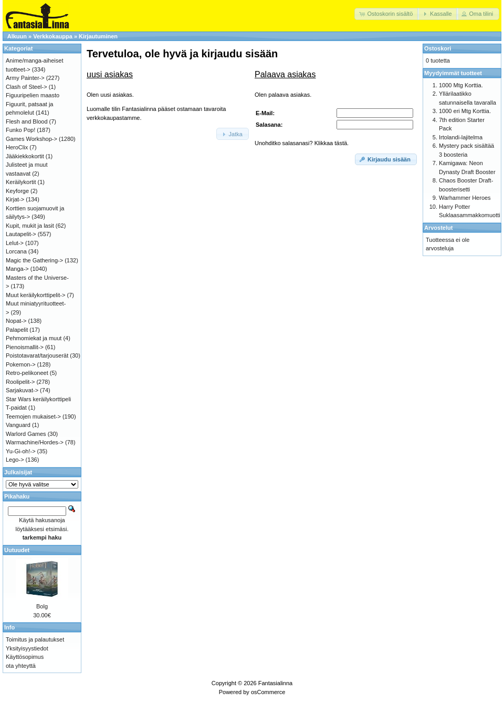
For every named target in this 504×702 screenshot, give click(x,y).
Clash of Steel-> (26, 87)
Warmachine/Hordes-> (35, 442)
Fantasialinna (275, 683)
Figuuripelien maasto (32, 95)
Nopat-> (16, 321)
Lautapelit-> (21, 234)
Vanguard (18, 425)
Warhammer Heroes (465, 198)
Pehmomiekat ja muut (33, 338)
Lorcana (16, 251)
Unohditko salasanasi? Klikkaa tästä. (302, 143)
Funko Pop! (20, 130)
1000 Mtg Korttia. (461, 85)
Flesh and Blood (27, 121)
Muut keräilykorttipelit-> (35, 295)
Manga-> (17, 269)
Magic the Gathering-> (34, 260)
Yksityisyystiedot (27, 648)
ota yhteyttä (21, 666)
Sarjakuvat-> (22, 390)
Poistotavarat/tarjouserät (37, 355)
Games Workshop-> (31, 139)
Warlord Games (26, 434)
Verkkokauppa (52, 36)
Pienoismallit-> (25, 347)
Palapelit (17, 330)
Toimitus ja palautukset (35, 639)
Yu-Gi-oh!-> (21, 451)
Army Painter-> (25, 78)
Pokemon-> (21, 364)
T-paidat (16, 407)
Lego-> (15, 459)
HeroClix (17, 147)
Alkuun (17, 36)
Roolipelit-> (20, 382)
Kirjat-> (15, 199)
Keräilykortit (21, 182)
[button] (386, 14)
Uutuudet (16, 550)
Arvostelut (438, 228)
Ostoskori (437, 48)
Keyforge (17, 191)
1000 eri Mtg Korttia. (465, 111)
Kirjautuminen (98, 36)
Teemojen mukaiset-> (33, 416)
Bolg (42, 606)
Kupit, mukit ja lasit (30, 225)
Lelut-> (15, 243)
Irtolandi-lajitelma (460, 137)
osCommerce (268, 692)
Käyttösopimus (25, 657)
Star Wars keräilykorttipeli (38, 399)
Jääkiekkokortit (25, 156)
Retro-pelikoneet (27, 373)
